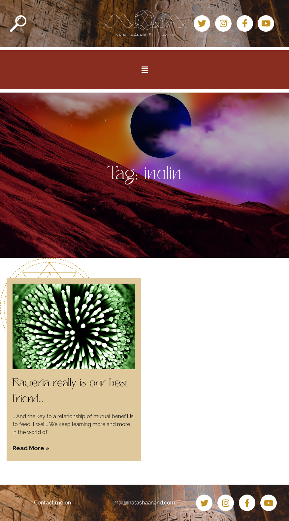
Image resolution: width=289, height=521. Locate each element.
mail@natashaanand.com (144, 503)
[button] (144, 69)
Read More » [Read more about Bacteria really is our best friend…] (31, 448)
